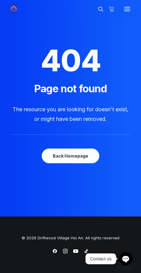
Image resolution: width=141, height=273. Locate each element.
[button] (127, 9)
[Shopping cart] (109, 9)
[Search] (98, 9)
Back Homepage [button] (70, 155)
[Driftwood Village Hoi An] (14, 9)
